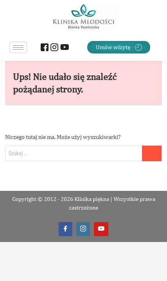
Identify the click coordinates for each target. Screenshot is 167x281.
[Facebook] (44, 48)
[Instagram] (53, 48)
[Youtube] (63, 48)
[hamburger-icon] (18, 47)
